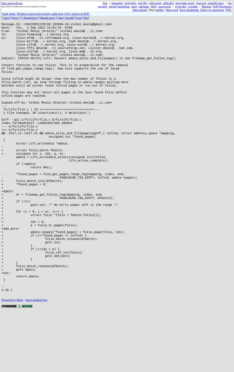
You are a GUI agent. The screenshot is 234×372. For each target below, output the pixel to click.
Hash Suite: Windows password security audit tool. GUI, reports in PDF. (46, 14)
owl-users (130, 3)
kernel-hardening (119, 6)
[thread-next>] (48, 17)
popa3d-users (216, 3)
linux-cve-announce (212, 10)
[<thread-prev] (30, 17)
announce (117, 3)
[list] (86, 17)
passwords (164, 6)
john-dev (168, 3)
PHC (229, 10)
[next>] (15, 17)
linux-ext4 (172, 10)
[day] (61, 17)
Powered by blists (12, 360)
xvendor (193, 6)
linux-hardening (189, 10)
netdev (160, 10)
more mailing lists (36, 360)
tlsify (154, 6)
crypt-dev (180, 6)
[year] (79, 17)
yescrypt (201, 3)
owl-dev (143, 3)
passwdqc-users (184, 3)
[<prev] (6, 17)
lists (105, 3)
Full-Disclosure (222, 6)
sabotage (144, 6)
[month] (70, 17)
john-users (155, 3)
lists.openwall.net (12, 3)
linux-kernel (140, 10)
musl (134, 6)
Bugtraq (207, 6)
